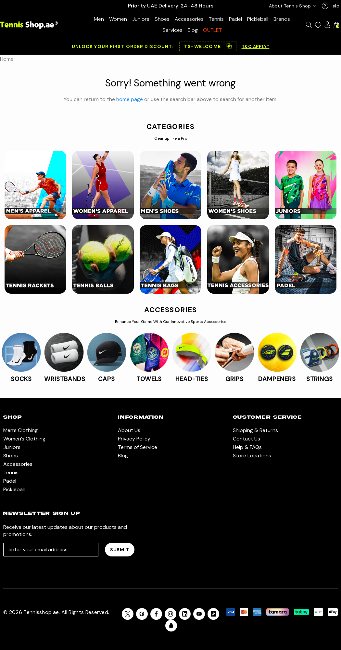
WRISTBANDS (64, 379)
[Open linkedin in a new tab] (185, 614)
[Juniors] (140, 19)
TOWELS (149, 379)
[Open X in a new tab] (127, 614)
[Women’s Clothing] (118, 19)
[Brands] (281, 19)
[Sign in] (327, 25)
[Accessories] (189, 19)
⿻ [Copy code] (229, 46)
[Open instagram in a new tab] (170, 614)
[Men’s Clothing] (99, 19)
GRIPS (234, 379)
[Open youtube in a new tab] (199, 614)
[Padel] (235, 19)
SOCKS (21, 379)
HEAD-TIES (191, 379)
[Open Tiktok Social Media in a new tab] (213, 614)
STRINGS (319, 379)
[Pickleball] (257, 19)
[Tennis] (216, 19)
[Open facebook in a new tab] (156, 614)
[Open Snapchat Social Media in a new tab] (171, 625)
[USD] (291, 6)
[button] (207, 46)
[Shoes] (162, 19)
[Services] (172, 30)
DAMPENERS (277, 379)
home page (129, 99)
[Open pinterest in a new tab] (142, 614)
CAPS (106, 379)
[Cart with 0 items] (336, 25)
